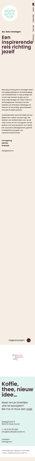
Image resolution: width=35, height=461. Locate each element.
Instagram (7, 441)
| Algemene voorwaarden (21, 451)
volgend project (16, 340)
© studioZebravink (7, 451)
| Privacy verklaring (8, 453)
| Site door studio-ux (20, 453)
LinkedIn (6, 439)
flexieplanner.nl (7, 151)
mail (29, 409)
